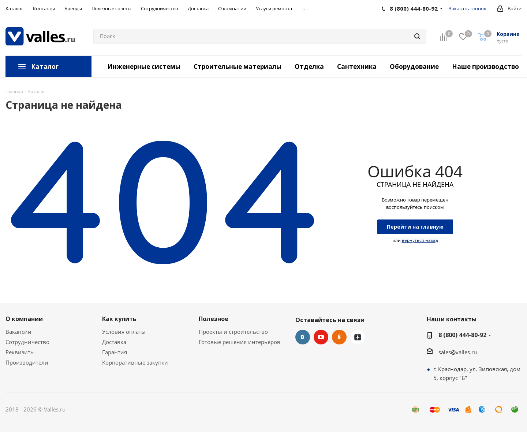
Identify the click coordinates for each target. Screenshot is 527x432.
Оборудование (414, 66)
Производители (26, 362)
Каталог (45, 66)
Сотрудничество (27, 342)
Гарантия (114, 352)
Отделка (309, 66)
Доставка (114, 342)
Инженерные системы (143, 66)
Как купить (119, 319)
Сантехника (357, 66)
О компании (24, 319)
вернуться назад (420, 240)
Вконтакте (302, 337)
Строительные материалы (237, 66)
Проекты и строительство (233, 331)
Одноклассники (339, 337)
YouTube (321, 337)
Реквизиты (20, 352)
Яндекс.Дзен (357, 337)
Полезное (213, 319)
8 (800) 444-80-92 (462, 335)
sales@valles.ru (457, 352)
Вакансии (18, 331)
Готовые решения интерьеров (239, 342)
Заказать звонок (467, 8)
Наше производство (485, 66)
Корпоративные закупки (135, 362)
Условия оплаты (124, 331)
